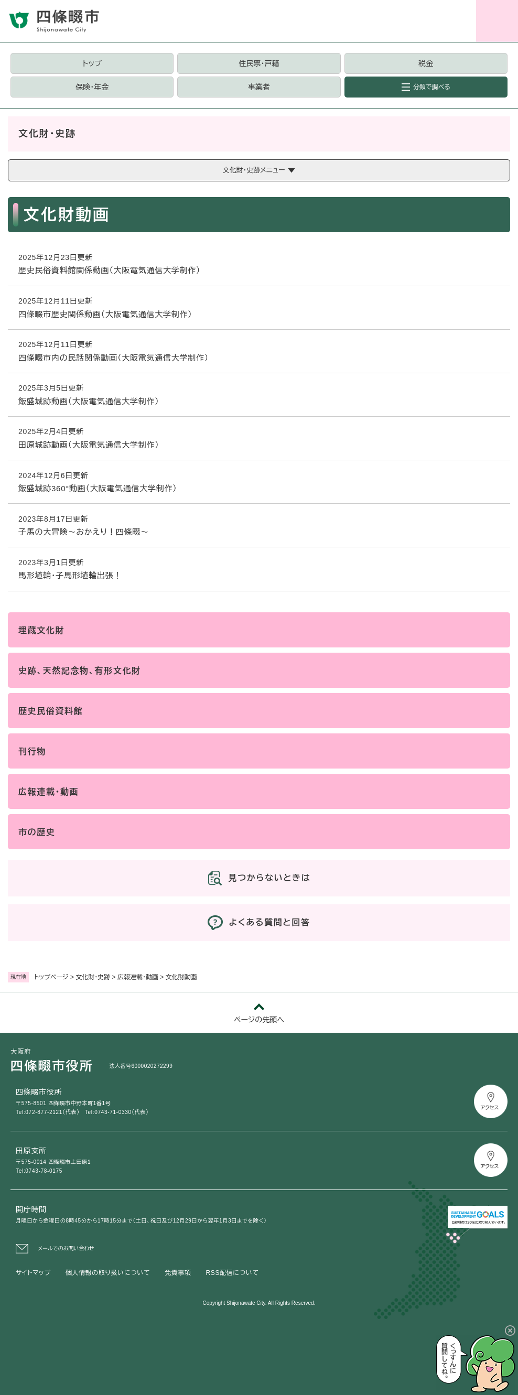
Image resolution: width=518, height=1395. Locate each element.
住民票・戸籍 (259, 63)
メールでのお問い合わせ (66, 1248)
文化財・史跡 (92, 977)
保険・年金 (92, 87)
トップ (92, 63)
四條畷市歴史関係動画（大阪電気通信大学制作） (105, 314)
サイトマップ (33, 1273)
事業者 (259, 87)
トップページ (51, 977)
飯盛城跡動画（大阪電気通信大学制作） (91, 401)
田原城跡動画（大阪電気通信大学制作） (91, 444)
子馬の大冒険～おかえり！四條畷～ (83, 531)
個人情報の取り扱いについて (108, 1273)
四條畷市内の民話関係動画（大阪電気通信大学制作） (113, 357)
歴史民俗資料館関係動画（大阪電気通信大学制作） (109, 270)
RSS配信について (232, 1273)
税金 (425, 63)
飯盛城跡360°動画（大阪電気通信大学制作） (100, 488)
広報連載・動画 (137, 977)
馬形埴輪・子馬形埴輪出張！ (70, 575)
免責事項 (178, 1273)
